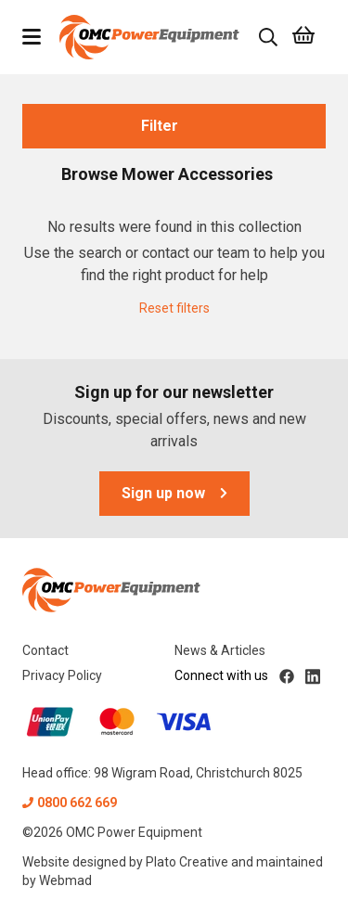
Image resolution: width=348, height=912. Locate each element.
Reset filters (174, 308)
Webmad (65, 880)
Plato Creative (187, 861)
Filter (174, 126)
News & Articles (219, 650)
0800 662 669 (69, 802)
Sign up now (174, 493)
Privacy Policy (62, 675)
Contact (45, 650)
